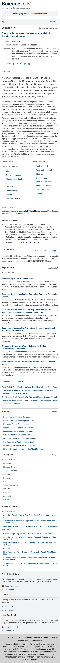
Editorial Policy (23, 641)
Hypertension (8, 463)
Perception (7, 482)
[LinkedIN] (25, 63)
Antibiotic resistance (44, 186)
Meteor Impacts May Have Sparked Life (19, 446)
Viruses (9, 171)
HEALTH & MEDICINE (8, 460)
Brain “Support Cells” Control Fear (16, 435)
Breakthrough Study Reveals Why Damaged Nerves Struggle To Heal (29, 397)
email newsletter (40, 14)
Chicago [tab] (53, 251)
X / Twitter (9, 610)
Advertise (38, 637)
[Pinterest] (21, 63)
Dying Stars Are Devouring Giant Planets (19, 438)
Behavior (6, 478)
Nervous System (9, 467)
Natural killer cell (42, 190)
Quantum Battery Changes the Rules (18, 431)
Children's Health (13, 199)
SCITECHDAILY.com (17, 381)
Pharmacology (11, 191)
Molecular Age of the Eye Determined (17, 279)
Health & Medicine (10, 167)
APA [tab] (44, 251)
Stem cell (39, 174)
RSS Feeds (9, 590)
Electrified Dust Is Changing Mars (16, 424)
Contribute (28, 637)
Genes (8, 183)
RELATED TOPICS (9, 161)
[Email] (29, 63)
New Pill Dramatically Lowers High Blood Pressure (23, 449)
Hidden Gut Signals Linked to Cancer (18, 428)
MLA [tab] (37, 251)
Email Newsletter (11, 586)
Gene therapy (41, 178)
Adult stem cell (42, 166)
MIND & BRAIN (6, 474)
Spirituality (7, 496)
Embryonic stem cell (44, 170)
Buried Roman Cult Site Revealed (16, 417)
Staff (19, 637)
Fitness (6, 500)
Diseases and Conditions (16, 179)
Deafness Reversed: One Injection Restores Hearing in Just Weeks (30, 526)
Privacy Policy (49, 637)
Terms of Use (37, 641)
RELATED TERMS (39, 161)
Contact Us (9, 631)
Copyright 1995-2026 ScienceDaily (19, 644)
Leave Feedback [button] (11, 627)
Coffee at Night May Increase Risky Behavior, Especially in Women (29, 534)
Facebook (9, 607)
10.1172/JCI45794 (32, 242)
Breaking (5, 411)
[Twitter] (17, 63)
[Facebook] (13, 63)
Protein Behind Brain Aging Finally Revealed (21, 421)
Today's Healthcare (13, 175)
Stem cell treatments (44, 182)
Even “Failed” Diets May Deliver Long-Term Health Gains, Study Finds (29, 387)
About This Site (9, 637)
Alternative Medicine (11, 471)
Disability (9, 187)
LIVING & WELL (7, 489)
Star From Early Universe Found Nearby (19, 442)
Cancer (9, 195)
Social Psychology (10, 485)
